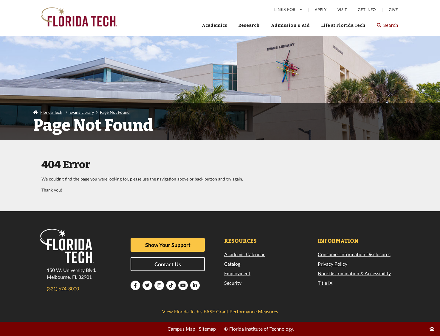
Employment (237, 273)
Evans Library (81, 112)
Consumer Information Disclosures (354, 254)
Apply (320, 9)
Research (249, 25)
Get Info (367, 9)
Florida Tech (51, 112)
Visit (342, 9)
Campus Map (181, 329)
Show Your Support (167, 245)
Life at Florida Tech (343, 25)
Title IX (325, 283)
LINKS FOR (288, 9)
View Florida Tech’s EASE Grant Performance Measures (220, 311)
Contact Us (167, 264)
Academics (214, 25)
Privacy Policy (332, 264)
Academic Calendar (244, 254)
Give (393, 9)
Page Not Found (115, 112)
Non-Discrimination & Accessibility (354, 273)
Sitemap (207, 329)
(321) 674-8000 (63, 288)
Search (387, 27)
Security (232, 283)
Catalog (232, 264)
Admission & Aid (290, 25)
